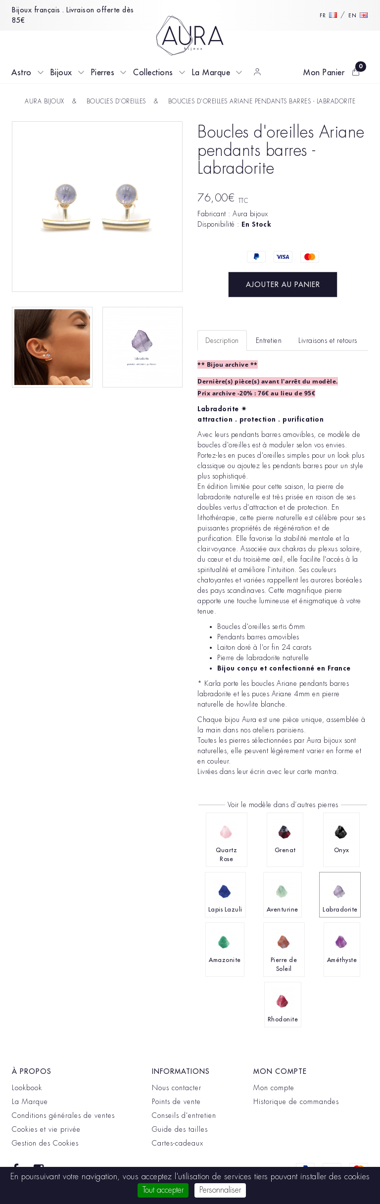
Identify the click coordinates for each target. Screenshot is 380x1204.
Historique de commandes (296, 1101)
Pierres (103, 73)
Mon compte (273, 1087)
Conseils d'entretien (184, 1115)
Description (222, 340)
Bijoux (61, 73)
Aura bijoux (250, 213)
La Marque (211, 73)
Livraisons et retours (327, 340)
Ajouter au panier (283, 284)
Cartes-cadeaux (177, 1143)
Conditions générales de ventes (63, 1115)
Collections (153, 73)
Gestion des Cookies (45, 1143)
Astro (21, 73)
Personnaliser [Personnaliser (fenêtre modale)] (220, 1190)
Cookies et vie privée (46, 1129)
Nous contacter (176, 1087)
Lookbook (27, 1087)
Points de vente (176, 1101)
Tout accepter (163, 1190)
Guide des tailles (180, 1129)
